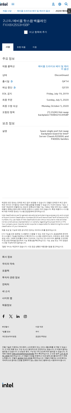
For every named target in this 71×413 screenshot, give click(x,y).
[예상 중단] (14, 87)
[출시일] (11, 81)
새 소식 (6, 291)
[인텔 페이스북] (3, 317)
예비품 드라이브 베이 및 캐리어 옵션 (53, 67)
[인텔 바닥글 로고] (8, 384)
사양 (8, 47)
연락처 (5, 284)
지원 (35, 47)
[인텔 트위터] (10, 317)
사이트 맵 (7, 298)
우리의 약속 (8, 263)
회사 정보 (7, 256)
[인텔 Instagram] (25, 317)
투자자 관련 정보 (11, 277)
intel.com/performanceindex (23, 354)
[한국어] (60, 4)
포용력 (5, 270)
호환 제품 (21, 47)
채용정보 (7, 305)
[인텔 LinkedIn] (18, 317)
